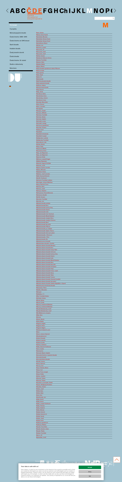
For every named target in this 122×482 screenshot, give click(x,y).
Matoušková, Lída (41, 142)
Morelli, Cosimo (40, 361)
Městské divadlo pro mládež (44, 228)
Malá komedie (40, 70)
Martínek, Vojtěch (41, 119)
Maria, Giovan (40, 104)
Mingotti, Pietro (40, 325)
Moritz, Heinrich (40, 363)
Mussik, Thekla (40, 431)
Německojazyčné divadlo (18, 33)
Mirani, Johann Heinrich (43, 334)
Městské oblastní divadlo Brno (44, 247)
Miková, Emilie (40, 302)
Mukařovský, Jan (41, 397)
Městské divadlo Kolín (42, 212)
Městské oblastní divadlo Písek (45, 268)
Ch (63, 11)
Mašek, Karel (39, 129)
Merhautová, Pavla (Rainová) (44, 193)
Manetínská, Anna (41, 96)
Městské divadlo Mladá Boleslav (45, 216)
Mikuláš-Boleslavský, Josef (43, 311)
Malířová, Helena (41, 85)
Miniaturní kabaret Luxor (43, 330)
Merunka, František (41, 199)
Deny (89, 471)
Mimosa (38, 317)
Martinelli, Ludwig (41, 123)
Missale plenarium (41, 336)
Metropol (38, 292)
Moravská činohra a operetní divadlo (46, 355)
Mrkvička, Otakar (41, 386)
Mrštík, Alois (39, 391)
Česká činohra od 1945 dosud (19, 41)
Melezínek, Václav (41, 171)
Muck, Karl (39, 395)
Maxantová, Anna (41, 150)
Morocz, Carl (39, 365)
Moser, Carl (39, 370)
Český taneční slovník (17, 52)
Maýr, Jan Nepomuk (42, 152)
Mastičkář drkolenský (42, 134)
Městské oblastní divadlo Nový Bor (46, 264)
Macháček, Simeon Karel (43, 39)
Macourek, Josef (41, 51)
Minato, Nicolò (40, 319)
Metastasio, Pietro (41, 287)
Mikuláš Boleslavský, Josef (43, 308)
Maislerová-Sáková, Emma (43, 58)
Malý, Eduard (40, 89)
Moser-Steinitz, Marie (42, 367)
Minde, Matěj (39, 321)
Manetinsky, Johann (42, 98)
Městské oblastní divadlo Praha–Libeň (47, 271)
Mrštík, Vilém (39, 393)
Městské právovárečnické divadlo (45, 285)
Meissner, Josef (40, 165)
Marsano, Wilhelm (41, 112)
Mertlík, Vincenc (40, 197)
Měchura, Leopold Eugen (43, 159)
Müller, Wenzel (40, 410)
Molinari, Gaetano (41, 344)
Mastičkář (39, 131)
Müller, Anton (40, 399)
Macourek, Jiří (40, 49)
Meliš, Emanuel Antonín (42, 176)
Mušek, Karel (39, 420)
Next (114, 10)
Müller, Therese (40, 405)
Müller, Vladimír (40, 408)
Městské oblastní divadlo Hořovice (46, 252)
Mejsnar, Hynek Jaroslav (43, 167)
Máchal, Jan (39, 45)
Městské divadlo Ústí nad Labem (45, 233)
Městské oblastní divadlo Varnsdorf (46, 281)
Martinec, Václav (41, 117)
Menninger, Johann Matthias (44, 182)
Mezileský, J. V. (40, 294)
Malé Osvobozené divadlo (43, 81)
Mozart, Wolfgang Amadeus (44, 384)
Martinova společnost (42, 125)
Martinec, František (41, 115)
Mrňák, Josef (40, 389)
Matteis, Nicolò (40, 144)
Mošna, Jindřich (40, 376)
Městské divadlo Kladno (43, 209)
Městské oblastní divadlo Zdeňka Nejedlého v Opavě (51, 283)
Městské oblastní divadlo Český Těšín (46, 249)
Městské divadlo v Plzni (42, 237)
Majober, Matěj (40, 64)
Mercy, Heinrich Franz (42, 184)
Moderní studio (40, 342)
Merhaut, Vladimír (41, 190)
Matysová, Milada (41, 148)
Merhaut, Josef (40, 188)
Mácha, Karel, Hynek (42, 34)
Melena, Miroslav (41, 169)
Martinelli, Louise (41, 121)
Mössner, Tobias (40, 378)
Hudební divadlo (15, 48)
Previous (7, 10)
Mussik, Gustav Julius (42, 429)
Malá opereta (40, 72)
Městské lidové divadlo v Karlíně (45, 243)
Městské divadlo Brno (42, 205)
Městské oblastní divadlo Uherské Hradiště (48, 279)
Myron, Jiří (39, 435)
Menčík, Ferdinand (41, 178)
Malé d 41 (39, 77)
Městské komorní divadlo (43, 241)
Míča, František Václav (42, 296)
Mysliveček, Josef (41, 437)
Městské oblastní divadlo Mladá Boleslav (47, 260)
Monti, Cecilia (40, 348)
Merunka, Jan (40, 201)
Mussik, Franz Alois (41, 426)
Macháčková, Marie (41, 43)
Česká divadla (14, 56)
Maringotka (39, 108)
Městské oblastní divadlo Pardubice (46, 266)
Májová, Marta (40, 66)
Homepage (13, 25)
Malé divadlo (39, 79)
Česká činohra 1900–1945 (18, 37)
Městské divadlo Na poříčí (43, 224)
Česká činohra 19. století (18, 60)
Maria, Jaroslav (40, 106)
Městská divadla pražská (43, 203)
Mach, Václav (40, 32)
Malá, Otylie (39, 75)
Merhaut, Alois (40, 186)
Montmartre (39, 351)
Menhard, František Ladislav (44, 180)
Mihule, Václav (40, 300)
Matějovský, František (42, 140)
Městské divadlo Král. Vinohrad (45, 214)
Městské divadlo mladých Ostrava (45, 220)
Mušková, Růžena (41, 424)
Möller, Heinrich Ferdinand (43, 346)
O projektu (13, 29)
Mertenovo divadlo (41, 195)
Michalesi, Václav (41, 298)
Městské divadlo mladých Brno (45, 218)
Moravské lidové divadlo (43, 359)
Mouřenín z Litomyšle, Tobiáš (44, 382)
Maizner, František (41, 60)
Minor (38, 332)
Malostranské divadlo (42, 87)
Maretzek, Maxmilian (42, 102)
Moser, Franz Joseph (42, 372)
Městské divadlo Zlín (42, 239)
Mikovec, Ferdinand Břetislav (44, 304)
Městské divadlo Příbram (43, 226)
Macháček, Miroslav (41, 37)
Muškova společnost (42, 422)
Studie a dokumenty (16, 64)
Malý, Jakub (39, 91)
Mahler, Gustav (40, 56)
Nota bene (13, 68)
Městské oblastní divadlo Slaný (45, 273)
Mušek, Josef (40, 418)
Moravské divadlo (41, 357)
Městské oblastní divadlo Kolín (44, 258)
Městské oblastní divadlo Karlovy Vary (47, 254)
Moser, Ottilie (40, 374)
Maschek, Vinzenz (41, 127)
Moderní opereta (41, 340)
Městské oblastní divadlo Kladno (45, 256)
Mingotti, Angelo (40, 323)
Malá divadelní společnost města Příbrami (48, 68)
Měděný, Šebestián (41, 161)
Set (90, 476)
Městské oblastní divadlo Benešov (45, 245)
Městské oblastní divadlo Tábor (45, 275)
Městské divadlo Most (42, 222)
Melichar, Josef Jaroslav (43, 174)
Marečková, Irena (41, 100)
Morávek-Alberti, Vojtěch (43, 353)
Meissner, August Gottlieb (43, 163)
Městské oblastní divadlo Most (44, 262)
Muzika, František (41, 433)
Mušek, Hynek (40, 416)
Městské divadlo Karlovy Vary (44, 207)
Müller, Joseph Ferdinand (43, 403)
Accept (90, 467)
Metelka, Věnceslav (41, 289)
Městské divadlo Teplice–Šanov (45, 230)
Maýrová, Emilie (40, 157)
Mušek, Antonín (40, 412)
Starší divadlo (14, 44)
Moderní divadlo (40, 338)
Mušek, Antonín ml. (41, 414)
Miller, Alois (39, 315)
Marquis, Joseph (41, 110)
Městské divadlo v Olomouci (44, 235)
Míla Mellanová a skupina (43, 313)
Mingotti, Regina (40, 327)
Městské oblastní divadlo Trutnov (45, 277)
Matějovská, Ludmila (42, 138)
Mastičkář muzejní (41, 136)
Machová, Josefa (41, 47)
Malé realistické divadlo (42, 83)
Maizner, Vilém (40, 62)
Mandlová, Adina (41, 93)
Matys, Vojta (39, 146)
